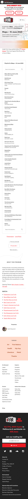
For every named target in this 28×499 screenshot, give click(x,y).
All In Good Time (9, 82)
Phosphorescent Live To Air (11, 310)
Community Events (7, 399)
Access (4, 461)
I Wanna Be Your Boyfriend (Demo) (14, 154)
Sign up (14, 445)
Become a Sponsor (7, 488)
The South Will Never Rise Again (13, 215)
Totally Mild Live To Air (10, 318)
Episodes (4, 371)
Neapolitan (7, 150)
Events (4, 386)
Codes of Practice (6, 466)
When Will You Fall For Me (11, 73)
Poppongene (10, 236)
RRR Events (5, 391)
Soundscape (18, 378)
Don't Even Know (9, 97)
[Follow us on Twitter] (5, 451)
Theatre (14, 356)
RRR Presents (5, 393)
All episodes (14, 245)
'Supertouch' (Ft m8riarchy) (12, 146)
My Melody (7, 180)
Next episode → (14, 249)
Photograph (8, 115)
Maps (11, 26)
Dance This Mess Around (11, 120)
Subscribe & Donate (20, 386)
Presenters (17, 373)
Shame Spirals (8, 167)
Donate (19, 12)
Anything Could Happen (11, 107)
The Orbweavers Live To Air (11, 313)
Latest (3, 367)
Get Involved (5, 474)
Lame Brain (8, 163)
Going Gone (8, 193)
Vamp (6, 133)
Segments (4, 369)
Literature (10, 352)
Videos (16, 382)
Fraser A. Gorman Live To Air (11, 305)
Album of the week (19, 376)
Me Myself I (8, 92)
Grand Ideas (8, 210)
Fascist (6, 88)
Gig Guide (4, 395)
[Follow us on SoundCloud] (16, 451)
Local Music (18, 236)
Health (9, 348)
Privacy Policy (5, 470)
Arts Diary (4, 397)
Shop (3, 408)
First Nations (16, 345)
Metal (19, 352)
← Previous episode (14, 241)
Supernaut (7, 172)
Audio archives (6, 373)
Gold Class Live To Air (10, 307)
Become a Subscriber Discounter (10, 490)
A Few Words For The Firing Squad (14, 184)
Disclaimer (5, 468)
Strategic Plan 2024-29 (8, 464)
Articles (17, 380)
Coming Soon (5, 389)
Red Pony (7, 111)
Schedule (17, 367)
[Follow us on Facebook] (11, 451)
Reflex (6, 223)
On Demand (5, 365)
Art (8, 345)
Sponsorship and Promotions (10, 485)
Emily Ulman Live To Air (10, 315)
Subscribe (9, 12)
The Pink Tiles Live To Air (10, 300)
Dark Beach (8, 176)
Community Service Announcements (11, 494)
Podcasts (17, 371)
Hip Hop (18, 348)
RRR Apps (14, 431)
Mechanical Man (9, 124)
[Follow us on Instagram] (23, 451)
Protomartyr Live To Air (10, 294)
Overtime (7, 197)
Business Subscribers (7, 492)
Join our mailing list (14, 437)
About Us (4, 457)
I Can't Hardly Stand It (10, 159)
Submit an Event (6, 401)
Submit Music (5, 481)
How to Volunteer (6, 477)
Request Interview (6, 479)
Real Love (7, 137)
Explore (17, 365)
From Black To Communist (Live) (13, 219)
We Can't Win (8, 206)
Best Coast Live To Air (10, 302)
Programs (17, 369)
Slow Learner (8, 128)
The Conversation (9, 202)
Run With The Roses (10, 189)
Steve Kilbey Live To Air (10, 297)
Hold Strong (8, 78)
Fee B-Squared (18, 28)
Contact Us (5, 459)
